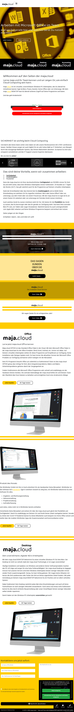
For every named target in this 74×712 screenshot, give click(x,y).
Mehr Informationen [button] (56, 687)
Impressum (4, 710)
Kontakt (63, 706)
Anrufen (57, 706)
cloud (9, 87)
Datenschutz (11, 710)
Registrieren (70, 706)
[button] (3, 163)
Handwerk (16, 490)
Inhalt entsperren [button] (37, 108)
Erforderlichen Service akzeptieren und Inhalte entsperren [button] (37, 113)
